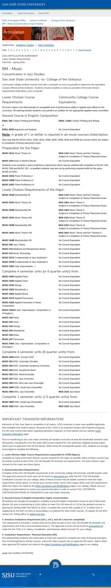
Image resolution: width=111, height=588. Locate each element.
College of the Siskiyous (63, 20)
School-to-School (38, 20)
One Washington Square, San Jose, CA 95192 (65, 574)
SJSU (24, 4)
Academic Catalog (25, 45)
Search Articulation (26, 13)
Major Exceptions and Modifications (52, 486)
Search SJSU (44, 13)
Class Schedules (46, 45)
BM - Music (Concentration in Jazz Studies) (23, 23)
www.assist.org (60, 476)
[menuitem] (8, 13)
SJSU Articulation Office (14, 20)
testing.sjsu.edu (37, 514)
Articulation (7, 13)
